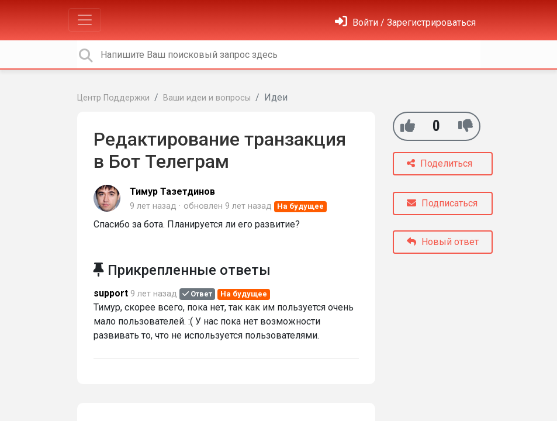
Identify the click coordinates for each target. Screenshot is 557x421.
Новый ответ (443, 241)
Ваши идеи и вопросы (207, 98)
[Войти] (405, 22)
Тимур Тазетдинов (172, 191)
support (111, 293)
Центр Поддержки (113, 98)
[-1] (465, 126)
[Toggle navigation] (84, 20)
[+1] (407, 126)
